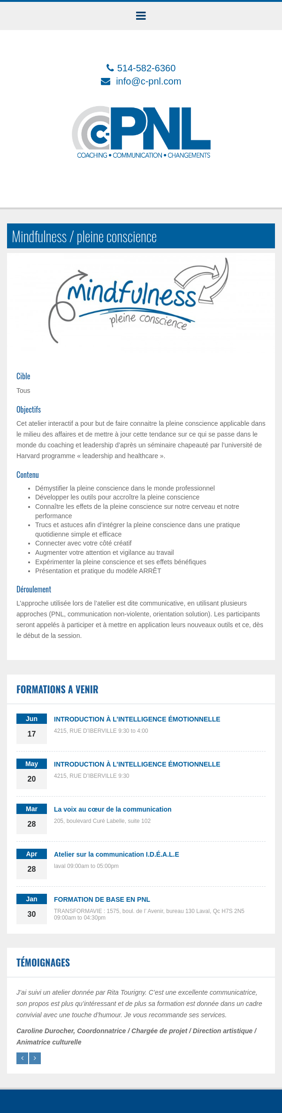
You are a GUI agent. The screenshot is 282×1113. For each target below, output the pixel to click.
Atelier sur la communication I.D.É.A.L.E (116, 854)
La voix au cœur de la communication (113, 809)
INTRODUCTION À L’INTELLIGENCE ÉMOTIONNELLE (137, 719)
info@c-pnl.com (148, 81)
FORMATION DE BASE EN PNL (102, 899)
